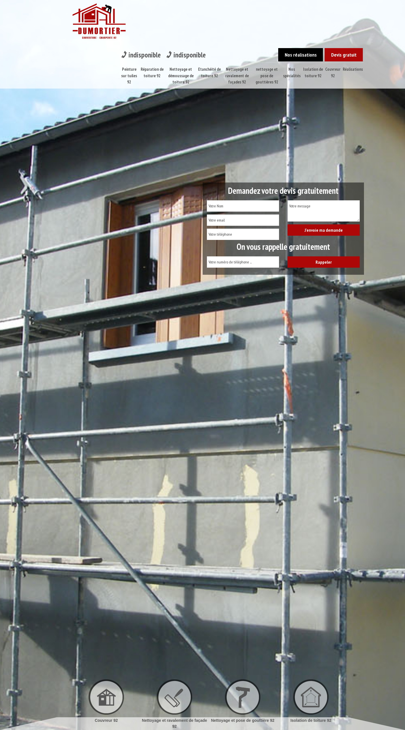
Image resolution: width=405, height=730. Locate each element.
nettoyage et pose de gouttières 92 (267, 29)
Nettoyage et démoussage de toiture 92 (180, 29)
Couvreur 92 (333, 26)
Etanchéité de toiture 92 (209, 26)
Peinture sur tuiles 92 (129, 29)
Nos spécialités (292, 26)
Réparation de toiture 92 (151, 26)
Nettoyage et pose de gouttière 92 (242, 720)
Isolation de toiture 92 (313, 26)
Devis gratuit (341, 8)
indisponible (144, 8)
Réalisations (353, 23)
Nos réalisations (293, 8)
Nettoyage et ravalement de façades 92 (237, 29)
